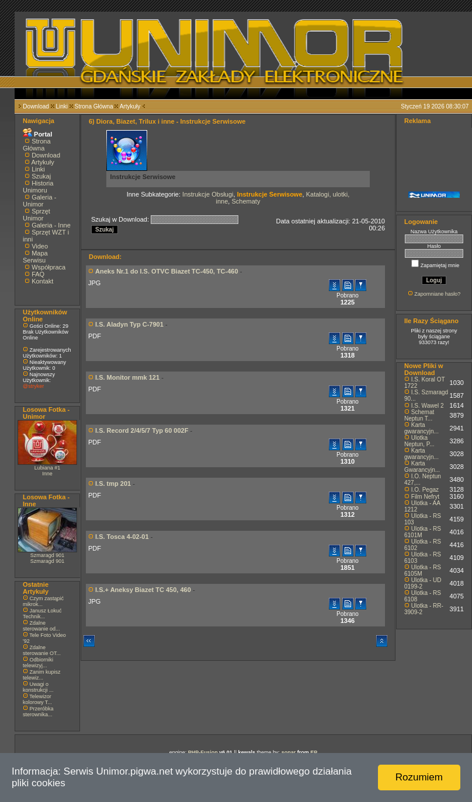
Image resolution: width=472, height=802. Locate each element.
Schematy (245, 201)
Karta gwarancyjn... (421, 428)
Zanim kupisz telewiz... (42, 675)
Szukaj (41, 176)
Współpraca (48, 267)
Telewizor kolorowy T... (37, 699)
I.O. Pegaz (425, 489)
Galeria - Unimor (39, 201)
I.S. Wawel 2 (427, 405)
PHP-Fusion (203, 752)
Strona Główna (94, 106)
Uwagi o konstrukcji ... (38, 687)
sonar (289, 752)
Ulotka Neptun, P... (419, 441)
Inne (47, 474)
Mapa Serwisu (35, 257)
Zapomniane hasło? (437, 294)
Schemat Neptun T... (419, 415)
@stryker (33, 386)
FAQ (38, 274)
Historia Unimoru (38, 187)
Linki (61, 106)
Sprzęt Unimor (36, 215)
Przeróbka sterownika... (38, 711)
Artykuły (130, 106)
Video (40, 246)
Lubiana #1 (47, 468)
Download (35, 106)
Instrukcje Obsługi (207, 194)
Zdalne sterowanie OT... (42, 650)
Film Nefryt (425, 496)
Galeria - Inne (51, 225)
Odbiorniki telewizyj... (38, 662)
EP (313, 752)
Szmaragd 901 (47, 555)
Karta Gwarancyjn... (422, 466)
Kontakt (42, 281)
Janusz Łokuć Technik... (42, 613)
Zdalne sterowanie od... (41, 626)
